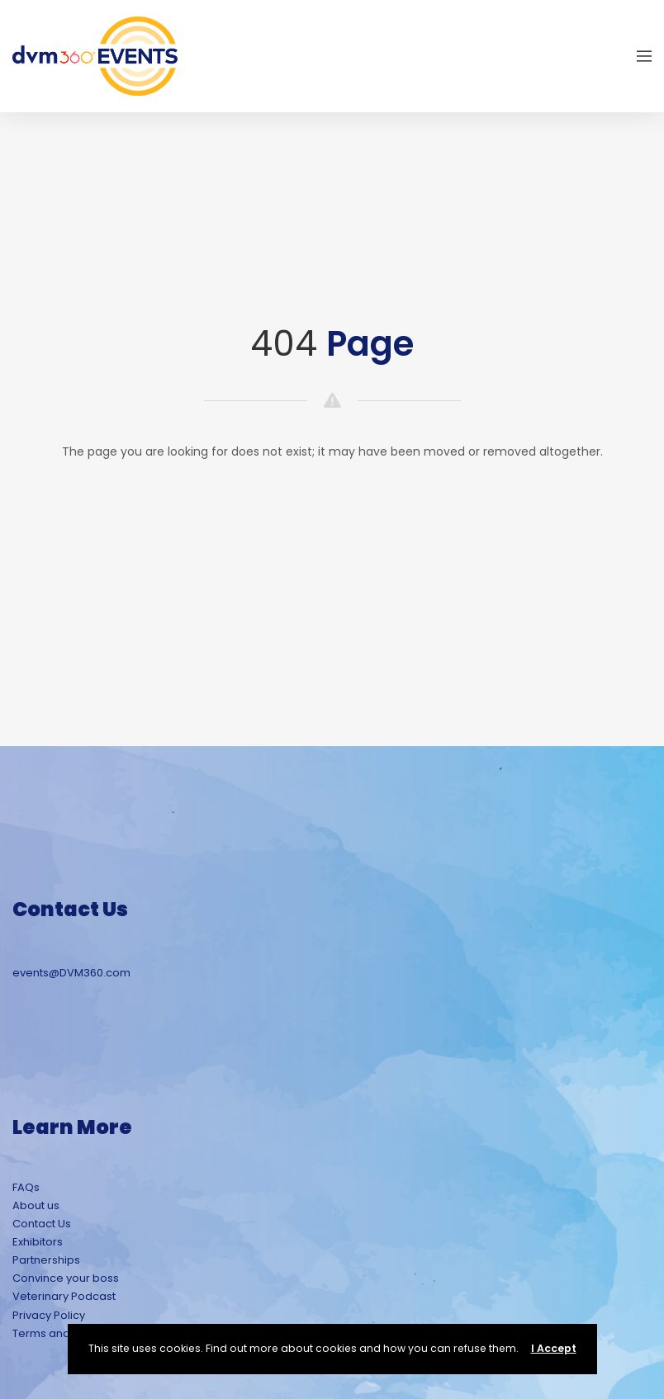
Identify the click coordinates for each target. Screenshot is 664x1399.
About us (35, 1205)
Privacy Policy (48, 1315)
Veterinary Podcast (64, 1296)
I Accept (553, 1348)
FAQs (26, 1187)
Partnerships (46, 1260)
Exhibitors (37, 1242)
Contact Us (41, 1223)
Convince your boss (65, 1278)
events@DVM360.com (71, 973)
